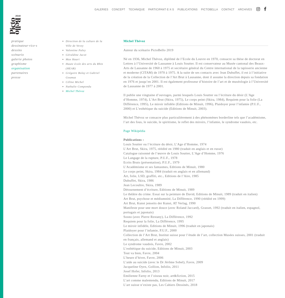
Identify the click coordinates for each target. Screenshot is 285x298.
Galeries (101, 9)
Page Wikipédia (134, 131)
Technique (137, 9)
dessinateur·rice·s (24, 45)
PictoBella (209, 9)
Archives (245, 9)
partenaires (19, 72)
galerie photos (21, 59)
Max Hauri (73, 59)
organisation (20, 68)
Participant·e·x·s (161, 9)
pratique (17, 41)
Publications (188, 9)
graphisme (19, 63)
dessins (16, 50)
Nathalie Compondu (78, 86)
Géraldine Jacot (76, 54)
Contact (228, 9)
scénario (17, 54)
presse (16, 77)
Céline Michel (75, 82)
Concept (118, 9)
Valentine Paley (76, 50)
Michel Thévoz (75, 91)
